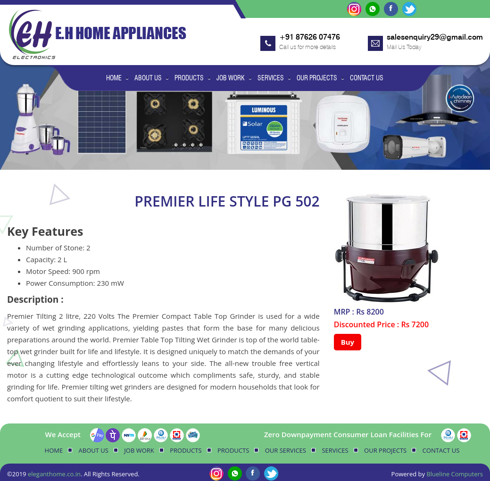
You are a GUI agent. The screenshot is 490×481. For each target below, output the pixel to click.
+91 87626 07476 (309, 37)
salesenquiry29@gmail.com (435, 37)
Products (189, 78)
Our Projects (317, 78)
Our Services (285, 450)
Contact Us (366, 78)
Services (270, 78)
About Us (148, 78)
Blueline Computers (454, 474)
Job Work (230, 78)
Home (114, 78)
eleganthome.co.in (54, 474)
